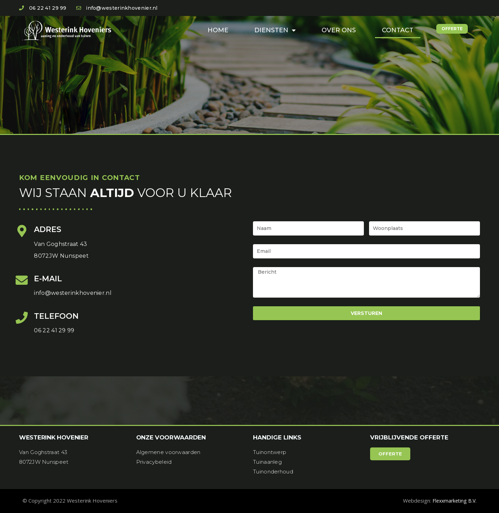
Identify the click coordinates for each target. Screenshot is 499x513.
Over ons (339, 30)
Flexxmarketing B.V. (453, 500)
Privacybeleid (154, 462)
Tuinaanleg (267, 462)
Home (218, 30)
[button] (452, 29)
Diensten (275, 30)
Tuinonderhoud (273, 471)
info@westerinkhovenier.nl (73, 293)
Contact (397, 30)
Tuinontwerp (269, 452)
